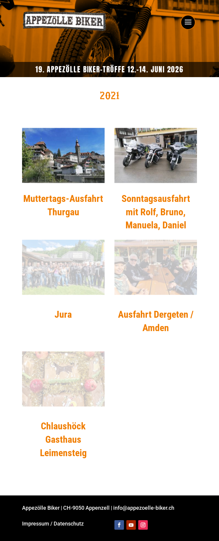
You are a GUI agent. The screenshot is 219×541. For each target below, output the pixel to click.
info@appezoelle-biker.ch (143, 508)
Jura (63, 314)
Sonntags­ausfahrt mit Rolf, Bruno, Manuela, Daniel (156, 212)
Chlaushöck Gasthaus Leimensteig (63, 439)
